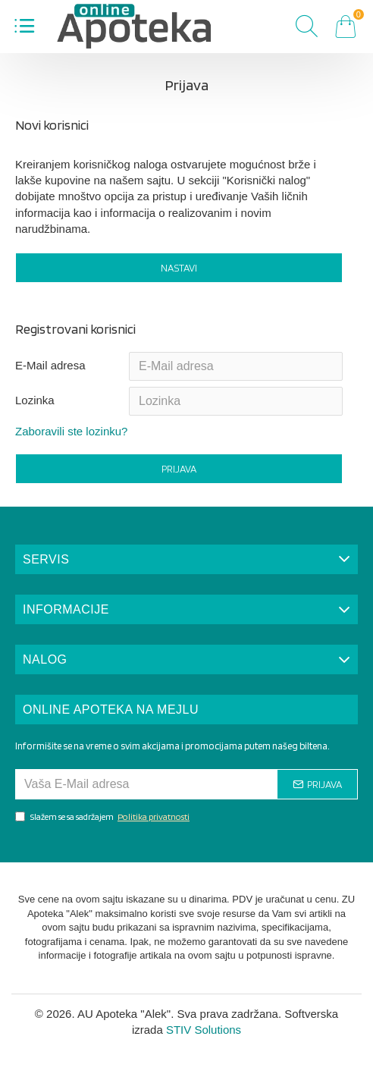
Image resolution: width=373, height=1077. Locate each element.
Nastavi (179, 268)
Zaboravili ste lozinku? (71, 431)
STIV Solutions (203, 1029)
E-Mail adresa (50, 365)
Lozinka (35, 400)
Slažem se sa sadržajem (103, 816)
